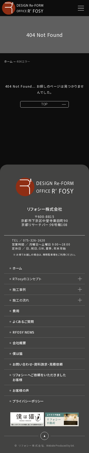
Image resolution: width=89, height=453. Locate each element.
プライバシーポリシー (28, 401)
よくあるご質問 (23, 321)
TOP (44, 104)
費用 (16, 310)
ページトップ (44, 436)
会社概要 (19, 342)
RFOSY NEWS (23, 332)
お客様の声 (21, 390)
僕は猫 (18, 353)
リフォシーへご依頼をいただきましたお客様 (39, 377)
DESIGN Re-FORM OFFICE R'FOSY (22, 8)
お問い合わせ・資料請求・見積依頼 (38, 364)
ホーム (8, 61)
